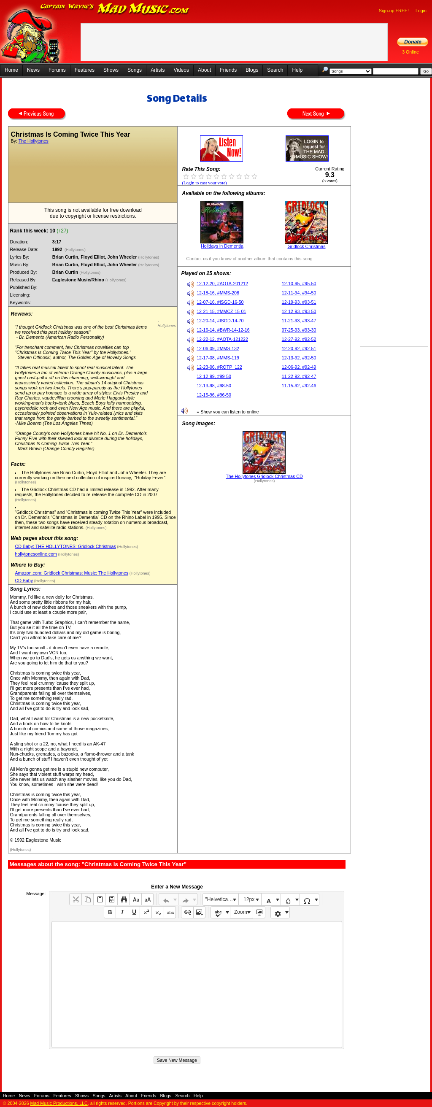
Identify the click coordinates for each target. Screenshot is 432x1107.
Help (297, 70)
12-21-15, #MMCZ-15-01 (221, 311)
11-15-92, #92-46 (299, 385)
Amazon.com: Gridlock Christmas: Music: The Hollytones (71, 572)
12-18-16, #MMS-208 (218, 292)
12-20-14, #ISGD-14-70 (220, 320)
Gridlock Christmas (306, 246)
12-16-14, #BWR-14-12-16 (223, 329)
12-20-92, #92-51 (299, 348)
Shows (111, 70)
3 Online (410, 51)
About (204, 70)
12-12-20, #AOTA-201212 (222, 283)
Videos (181, 70)
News (33, 70)
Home (11, 70)
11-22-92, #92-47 (299, 376)
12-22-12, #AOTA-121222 (222, 339)
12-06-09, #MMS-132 (218, 348)
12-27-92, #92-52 (299, 339)
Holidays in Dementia (222, 245)
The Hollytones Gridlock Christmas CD (264, 476)
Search (275, 70)
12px (248, 899)
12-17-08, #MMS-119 (218, 357)
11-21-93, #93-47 (299, 320)
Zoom (240, 912)
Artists (158, 70)
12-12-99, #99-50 (214, 376)
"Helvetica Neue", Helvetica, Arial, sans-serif (221, 899)
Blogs (252, 70)
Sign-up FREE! (394, 10)
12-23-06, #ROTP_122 (219, 367)
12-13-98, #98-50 (214, 385)
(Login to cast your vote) (204, 183)
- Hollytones (166, 323)
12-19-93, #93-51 (299, 302)
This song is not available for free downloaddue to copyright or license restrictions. (93, 213)
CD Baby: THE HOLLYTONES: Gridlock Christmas (65, 546)
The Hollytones (34, 140)
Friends (228, 70)
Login (421, 10)
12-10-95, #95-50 (299, 283)
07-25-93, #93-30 (299, 329)
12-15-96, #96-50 (214, 394)
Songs (134, 70)
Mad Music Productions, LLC (59, 1103)
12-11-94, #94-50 (299, 292)
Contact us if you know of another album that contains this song (249, 258)
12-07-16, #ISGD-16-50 (220, 302)
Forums (57, 70)
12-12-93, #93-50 (299, 311)
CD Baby (24, 580)
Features (84, 70)
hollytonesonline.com (36, 553)
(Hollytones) (74, 250)
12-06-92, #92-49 (299, 367)
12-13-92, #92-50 (299, 357)
